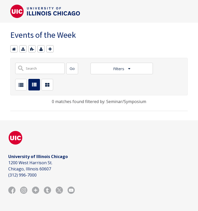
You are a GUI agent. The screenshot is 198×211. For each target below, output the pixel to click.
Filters (119, 68)
